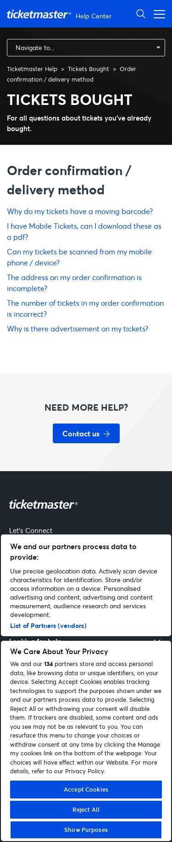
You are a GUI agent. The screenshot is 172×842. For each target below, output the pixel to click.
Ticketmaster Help (32, 69)
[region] (86, 688)
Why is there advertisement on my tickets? (77, 328)
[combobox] (86, 47)
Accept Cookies (86, 789)
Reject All (86, 809)
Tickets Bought (88, 69)
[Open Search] (141, 13)
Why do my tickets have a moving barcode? (80, 211)
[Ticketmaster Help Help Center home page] (60, 14)
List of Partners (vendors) (48, 625)
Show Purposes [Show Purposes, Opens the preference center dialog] (86, 829)
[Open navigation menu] (157, 13)
